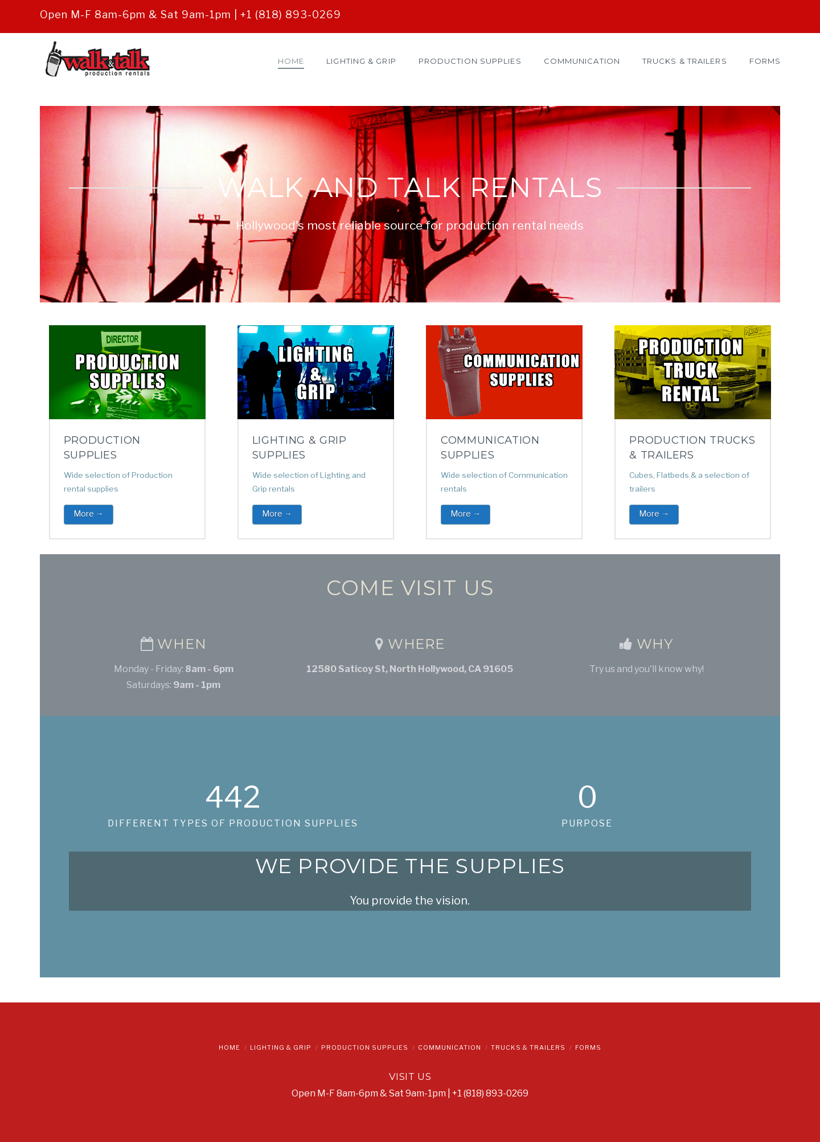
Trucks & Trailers (528, 1047)
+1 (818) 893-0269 (290, 15)
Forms (588, 1047)
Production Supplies (364, 1047)
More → (88, 513)
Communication (449, 1047)
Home (229, 1047)
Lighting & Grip (280, 1047)
